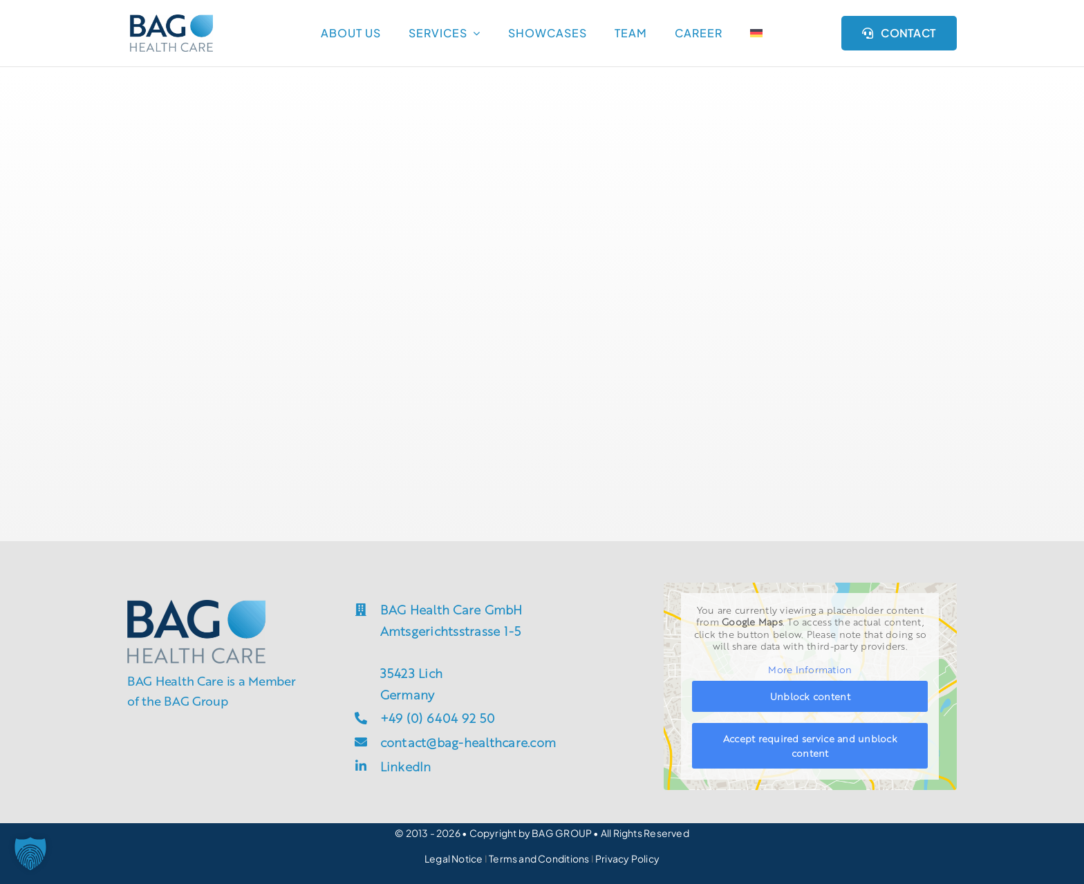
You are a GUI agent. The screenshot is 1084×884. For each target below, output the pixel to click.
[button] (30, 853)
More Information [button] (810, 669)
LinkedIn (405, 766)
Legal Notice (453, 858)
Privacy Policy (627, 858)
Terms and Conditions (539, 858)
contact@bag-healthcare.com (468, 741)
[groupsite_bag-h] (171, 20)
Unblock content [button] (810, 696)
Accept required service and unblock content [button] (810, 746)
